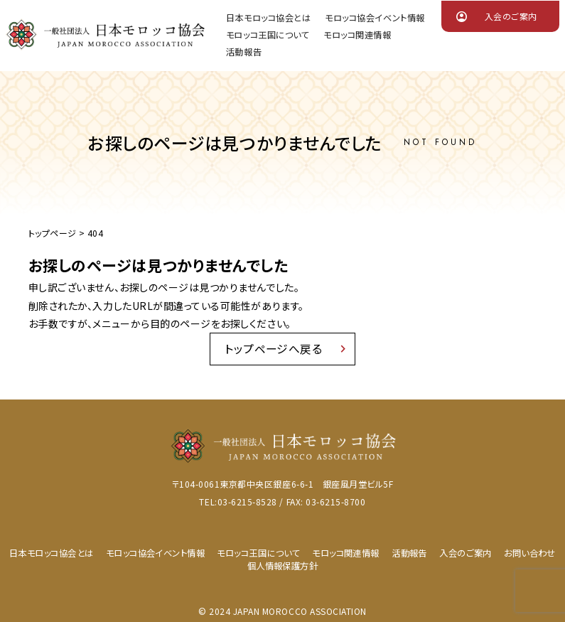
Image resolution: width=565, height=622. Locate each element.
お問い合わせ (530, 556)
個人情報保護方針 (282, 568)
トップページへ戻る (274, 349)
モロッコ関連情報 (357, 36)
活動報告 (244, 53)
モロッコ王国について (267, 36)
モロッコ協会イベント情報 (374, 18)
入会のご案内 (511, 16)
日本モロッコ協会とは (268, 18)
